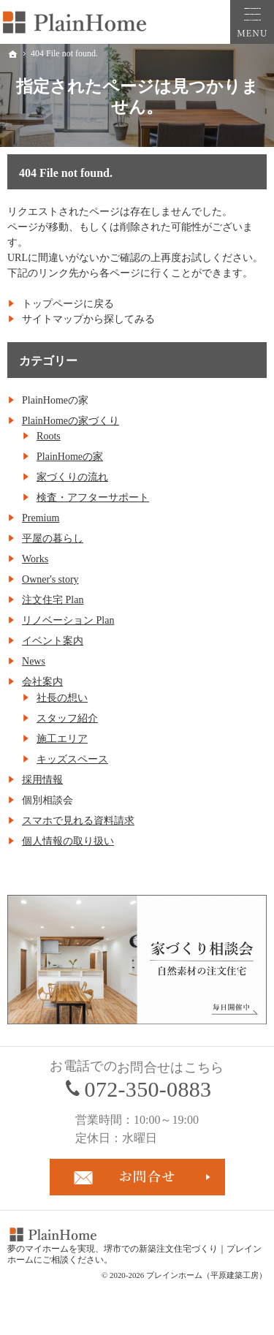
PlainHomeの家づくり (70, 420)
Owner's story (50, 579)
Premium (40, 518)
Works (35, 558)
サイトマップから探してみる (88, 319)
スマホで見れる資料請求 (78, 820)
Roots (49, 436)
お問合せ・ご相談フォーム (137, 1177)
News (33, 661)
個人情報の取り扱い (68, 841)
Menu (252, 22)
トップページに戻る (68, 303)
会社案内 (42, 681)
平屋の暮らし (52, 538)
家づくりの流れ (72, 477)
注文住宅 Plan (52, 599)
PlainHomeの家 (70, 456)
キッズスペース (72, 759)
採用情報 (42, 779)
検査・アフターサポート (93, 497)
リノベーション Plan (68, 620)
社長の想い (62, 697)
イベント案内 (52, 640)
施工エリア (62, 738)
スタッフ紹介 (67, 718)
